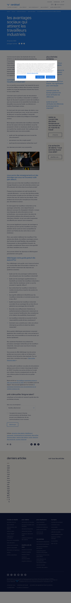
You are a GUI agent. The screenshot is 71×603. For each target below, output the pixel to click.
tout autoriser (50, 77)
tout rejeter (40, 77)
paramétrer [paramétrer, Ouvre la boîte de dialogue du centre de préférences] (21, 77)
